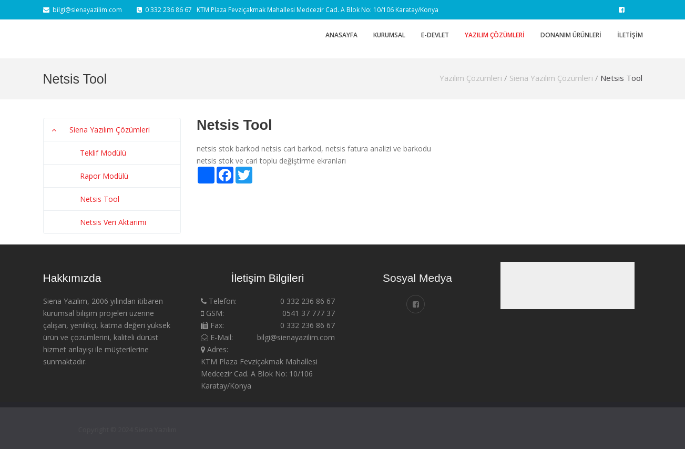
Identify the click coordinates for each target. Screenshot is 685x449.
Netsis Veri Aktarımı (113, 222)
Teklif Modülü (103, 153)
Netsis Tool (621, 78)
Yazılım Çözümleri (495, 34)
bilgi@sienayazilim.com (82, 9)
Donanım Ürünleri (570, 34)
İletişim (630, 34)
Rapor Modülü (104, 176)
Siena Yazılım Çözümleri (551, 78)
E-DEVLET (435, 34)
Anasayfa (341, 34)
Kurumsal (389, 34)
